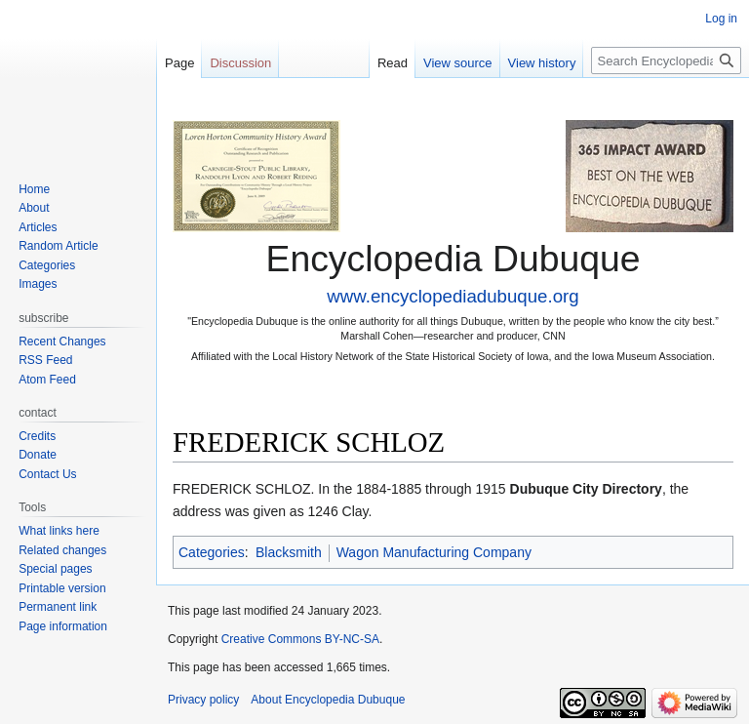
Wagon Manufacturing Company (434, 552)
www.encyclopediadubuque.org (452, 296)
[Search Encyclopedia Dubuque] (666, 60)
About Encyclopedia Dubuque (328, 699)
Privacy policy (203, 699)
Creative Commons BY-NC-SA (300, 639)
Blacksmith (289, 552)
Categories (211, 552)
